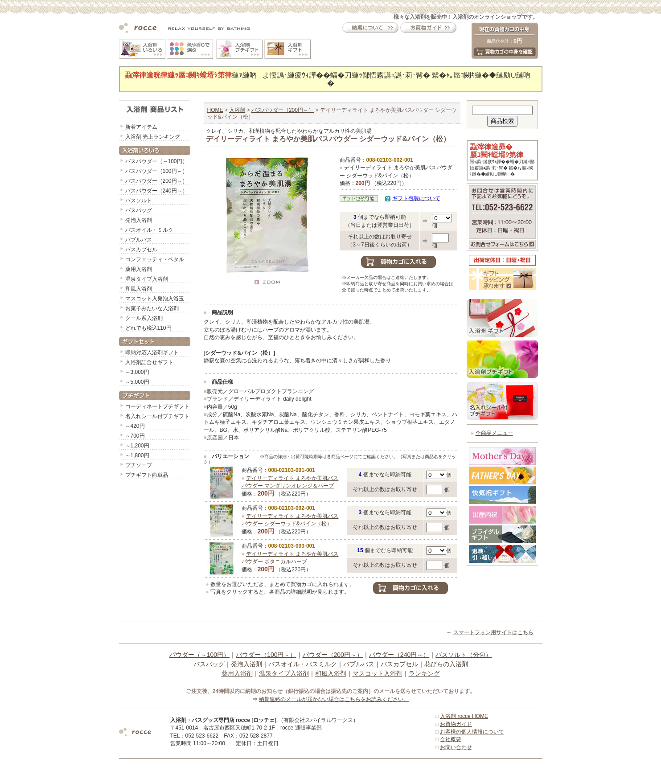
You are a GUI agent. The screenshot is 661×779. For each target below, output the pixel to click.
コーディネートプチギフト (157, 406)
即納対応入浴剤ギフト (152, 352)
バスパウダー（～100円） (156, 161)
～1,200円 (137, 446)
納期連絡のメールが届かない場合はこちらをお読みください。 (334, 699)
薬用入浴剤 (138, 269)
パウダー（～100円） (199, 654)
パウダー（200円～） (333, 654)
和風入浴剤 (138, 289)
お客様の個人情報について (472, 732)
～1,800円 (137, 455)
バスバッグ (138, 210)
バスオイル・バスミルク (302, 664)
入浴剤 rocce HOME (464, 716)
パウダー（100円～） (266, 654)
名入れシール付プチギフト (157, 416)
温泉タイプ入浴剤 (146, 279)
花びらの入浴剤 (446, 664)
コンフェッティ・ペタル (154, 259)
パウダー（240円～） (399, 654)
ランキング (424, 673)
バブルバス (138, 240)
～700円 (135, 436)
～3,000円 (137, 372)
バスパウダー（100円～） (156, 171)
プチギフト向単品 (146, 475)
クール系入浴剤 (144, 318)
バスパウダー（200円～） (156, 181)
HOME (215, 110)
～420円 (135, 426)
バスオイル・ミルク (149, 230)
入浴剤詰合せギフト (149, 362)
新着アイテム (141, 127)
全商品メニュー (494, 433)
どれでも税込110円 (148, 328)
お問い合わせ (456, 747)
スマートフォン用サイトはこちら (493, 632)
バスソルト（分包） (463, 654)
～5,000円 (137, 382)
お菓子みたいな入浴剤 (152, 308)
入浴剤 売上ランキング (152, 137)
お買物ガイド (456, 724)
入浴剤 (237, 110)
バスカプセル (141, 249)
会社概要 (450, 739)
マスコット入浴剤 (377, 673)
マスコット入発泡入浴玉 (154, 298)
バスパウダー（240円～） (156, 191)
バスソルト (138, 200)
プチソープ (138, 465)
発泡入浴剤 (138, 220)
